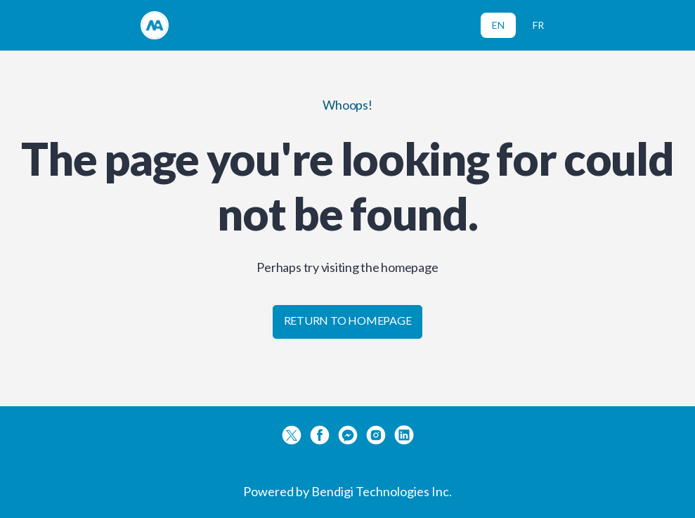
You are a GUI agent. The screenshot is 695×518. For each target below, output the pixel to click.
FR (538, 25)
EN (498, 25)
